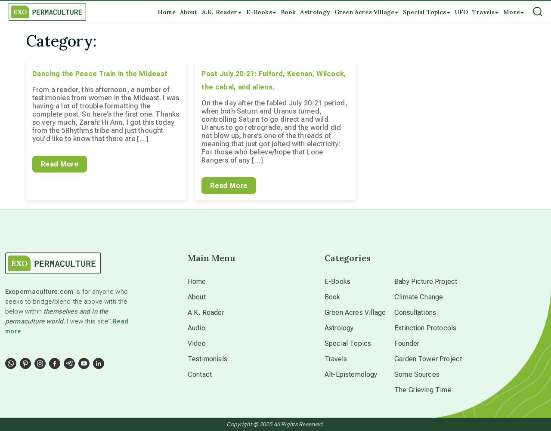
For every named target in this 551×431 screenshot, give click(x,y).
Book (333, 297)
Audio (196, 328)
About (197, 297)
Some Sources (417, 374)
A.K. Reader (206, 312)
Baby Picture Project (425, 281)
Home (197, 281)
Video (197, 343)
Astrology (339, 328)
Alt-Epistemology (351, 374)
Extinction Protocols (425, 328)
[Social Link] (10, 363)
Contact (200, 374)
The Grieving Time (423, 390)
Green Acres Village (355, 312)
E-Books (337, 281)
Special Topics (348, 343)
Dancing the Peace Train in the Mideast (99, 74)
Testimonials (207, 359)
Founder (406, 343)
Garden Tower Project (428, 359)
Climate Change (418, 297)
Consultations (415, 312)
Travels (336, 359)
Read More (59, 164)
